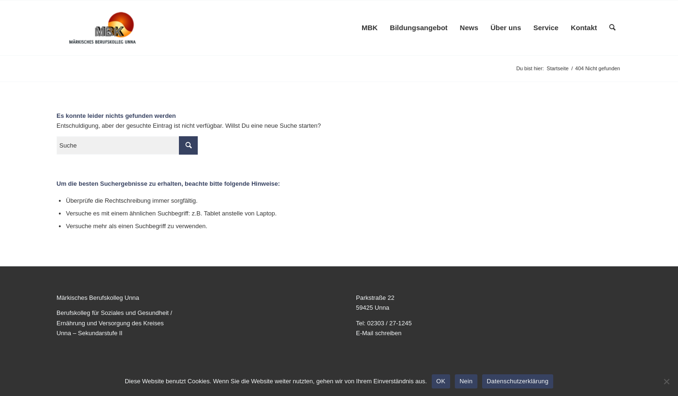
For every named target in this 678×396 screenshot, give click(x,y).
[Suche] (612, 27)
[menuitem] (369, 27)
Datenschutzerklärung (518, 381)
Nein (466, 381)
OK (440, 381)
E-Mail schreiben (379, 333)
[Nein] (666, 381)
